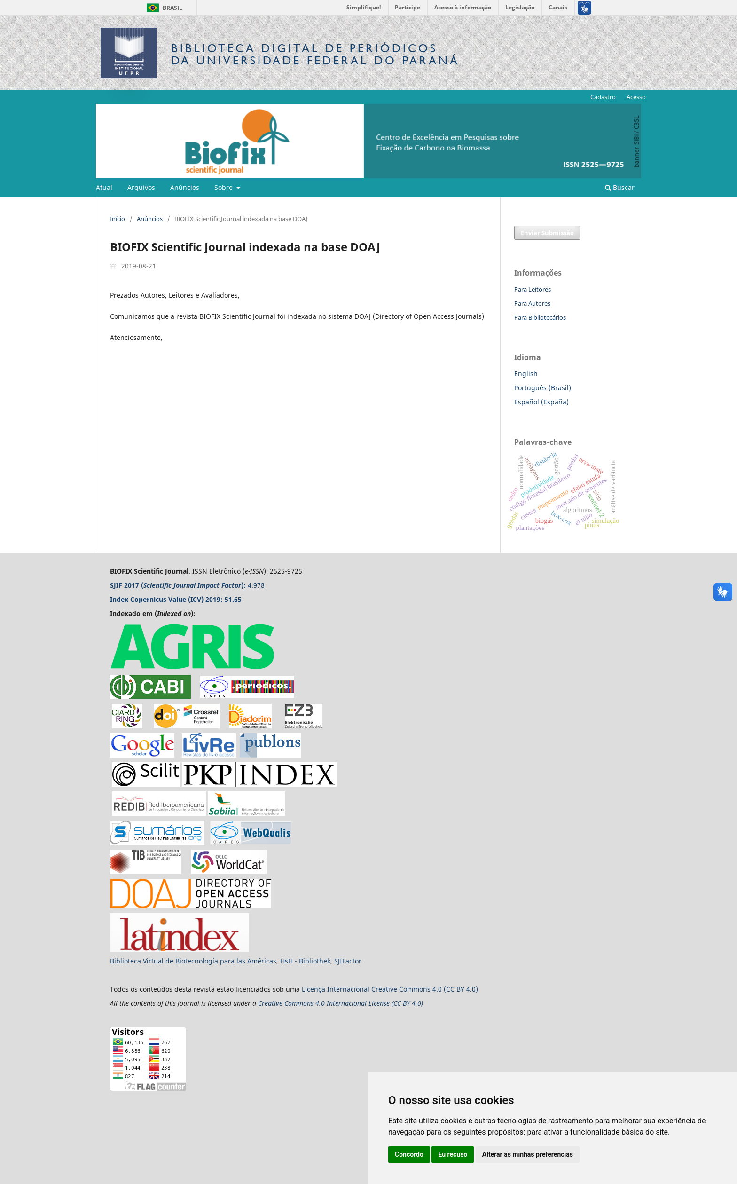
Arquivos (141, 187)
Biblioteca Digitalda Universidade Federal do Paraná (315, 54)
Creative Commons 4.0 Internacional (313, 1003)
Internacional (349, 989)
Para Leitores (532, 289)
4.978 (187, 585)
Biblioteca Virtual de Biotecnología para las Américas (193, 960)
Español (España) (541, 401)
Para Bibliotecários (540, 317)
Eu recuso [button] (452, 1154)
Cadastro (603, 97)
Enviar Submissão (547, 233)
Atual (104, 187)
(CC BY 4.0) (407, 1003)
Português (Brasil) (542, 387)
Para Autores (532, 303)
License (379, 1003)
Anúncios (184, 187)
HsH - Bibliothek (305, 960)
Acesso (636, 97)
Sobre (224, 187)
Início (117, 218)
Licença (314, 989)
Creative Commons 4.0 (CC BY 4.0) (424, 989)
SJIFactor (347, 960)
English (526, 373)
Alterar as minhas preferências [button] (527, 1154)
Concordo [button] (409, 1154)
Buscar (620, 187)
